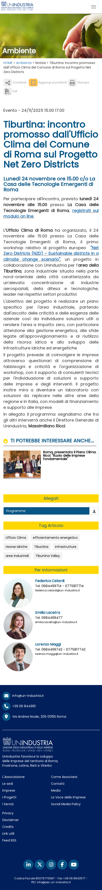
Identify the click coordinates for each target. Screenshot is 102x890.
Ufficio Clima (16, 537)
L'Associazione (13, 777)
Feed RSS (9, 840)
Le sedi (7, 783)
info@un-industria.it (23, 695)
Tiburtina (41, 546)
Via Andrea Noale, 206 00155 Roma (34, 717)
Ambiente (24, 63)
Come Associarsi (64, 777)
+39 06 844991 (19, 706)
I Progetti (9, 797)
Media (56, 790)
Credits (8, 826)
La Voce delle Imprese (68, 797)
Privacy (8, 813)
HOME (7, 63)
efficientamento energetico (55, 537)
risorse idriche (16, 546)
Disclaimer (10, 820)
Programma (15, 511)
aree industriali (17, 556)
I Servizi (8, 804)
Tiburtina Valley (48, 556)
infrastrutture (65, 546)
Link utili (8, 833)
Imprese (8, 790)
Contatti (57, 783)
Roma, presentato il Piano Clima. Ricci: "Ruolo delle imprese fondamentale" (69, 455)
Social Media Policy (66, 804)
